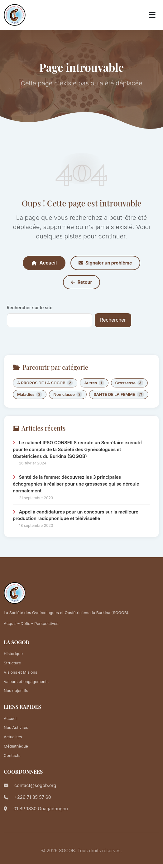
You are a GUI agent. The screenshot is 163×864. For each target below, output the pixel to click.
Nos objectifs (16, 690)
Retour (81, 282)
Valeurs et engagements (26, 681)
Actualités (13, 737)
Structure (12, 663)
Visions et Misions (20, 672)
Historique (13, 653)
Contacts (12, 755)
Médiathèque (16, 746)
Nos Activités (16, 727)
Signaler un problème (105, 262)
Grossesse (129, 383)
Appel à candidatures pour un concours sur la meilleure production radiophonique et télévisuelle (75, 515)
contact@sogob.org (35, 785)
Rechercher (113, 320)
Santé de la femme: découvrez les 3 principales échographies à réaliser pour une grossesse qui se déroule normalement (76, 483)
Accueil (44, 263)
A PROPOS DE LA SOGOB (45, 383)
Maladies (29, 394)
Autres (94, 383)
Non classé (67, 394)
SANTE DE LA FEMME (118, 394)
